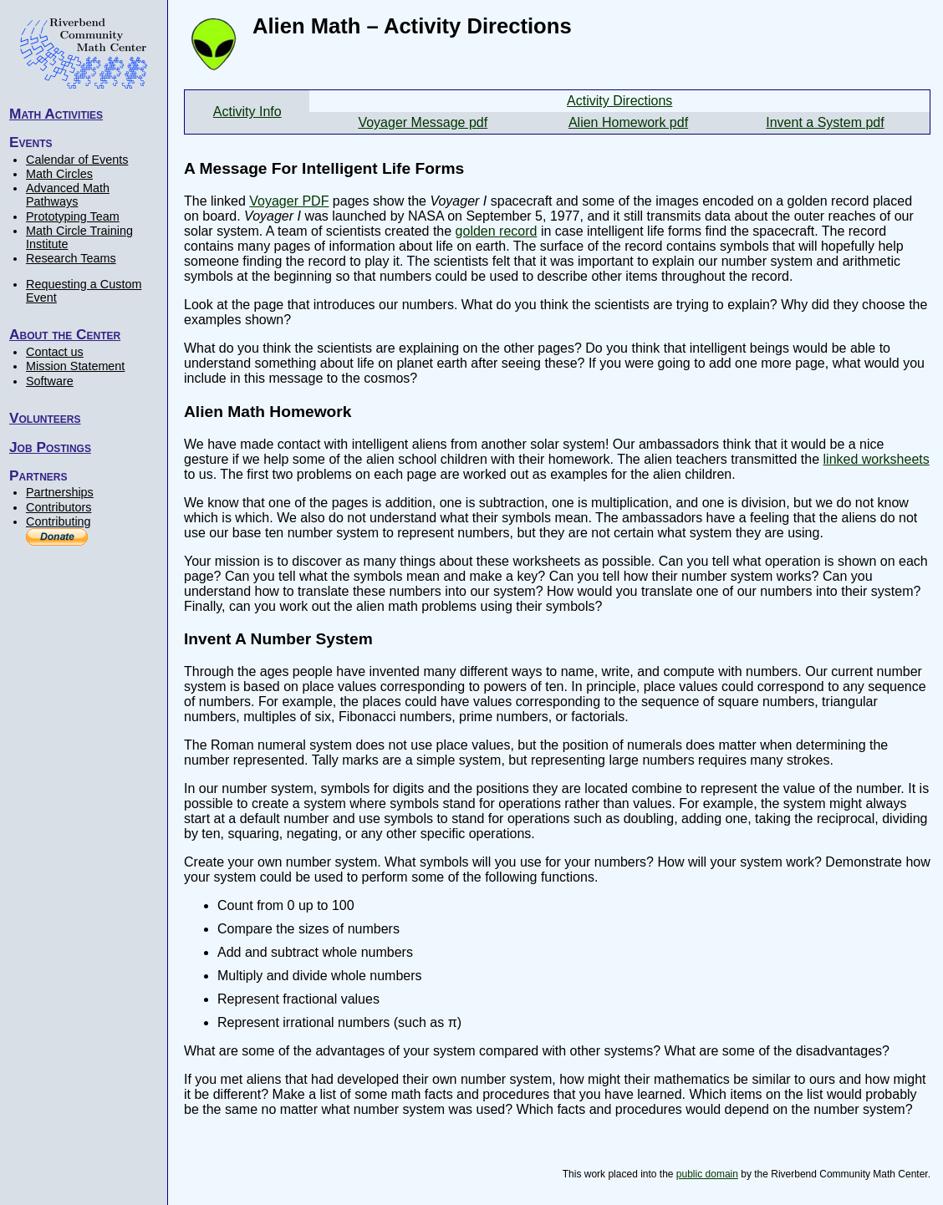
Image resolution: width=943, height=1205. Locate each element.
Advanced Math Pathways (68, 194)
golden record (497, 231)
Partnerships (60, 492)
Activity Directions (619, 101)
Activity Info (247, 111)
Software (50, 381)
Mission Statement (75, 366)
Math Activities (56, 113)
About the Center (64, 334)
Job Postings (50, 447)
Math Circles (59, 173)
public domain (707, 1174)
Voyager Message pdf (422, 122)
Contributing (58, 521)
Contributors (58, 507)
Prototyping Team (73, 216)
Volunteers (45, 417)
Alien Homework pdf (628, 122)
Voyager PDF (289, 201)
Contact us (55, 351)
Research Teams (71, 258)
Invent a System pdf (825, 122)
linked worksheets (876, 459)
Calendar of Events (77, 159)
